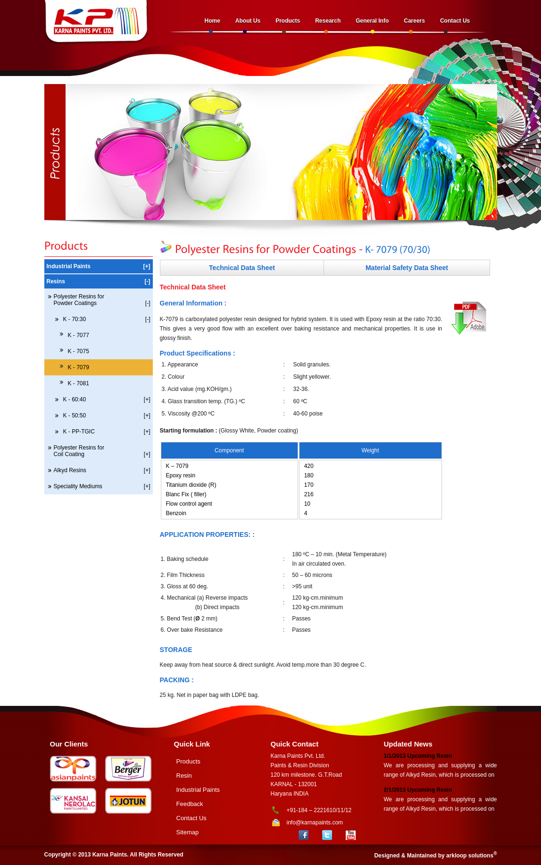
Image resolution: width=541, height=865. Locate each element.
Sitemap (187, 832)
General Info (372, 20)
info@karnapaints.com (315, 822)
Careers (414, 20)
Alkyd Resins (102, 470)
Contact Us (455, 20)
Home (212, 20)
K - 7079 (78, 367)
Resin (184, 775)
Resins (98, 281)
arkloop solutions (469, 855)
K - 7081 (78, 383)
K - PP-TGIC (106, 431)
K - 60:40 (106, 399)
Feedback (189, 803)
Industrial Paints (98, 266)
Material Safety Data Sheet (407, 267)
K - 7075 (78, 351)
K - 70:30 (106, 319)
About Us (247, 20)
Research (328, 20)
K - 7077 (78, 335)
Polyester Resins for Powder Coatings (102, 299)
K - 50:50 (106, 415)
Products (287, 20)
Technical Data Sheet (242, 267)
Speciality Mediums (102, 486)
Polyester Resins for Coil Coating (102, 451)
